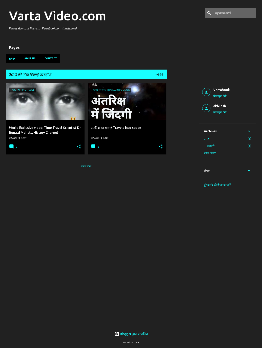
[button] (78, 147)
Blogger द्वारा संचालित (131, 334)
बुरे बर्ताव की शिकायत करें (217, 185)
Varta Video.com (57, 15)
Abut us (29, 58)
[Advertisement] (183, 144)
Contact (50, 58)
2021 (207, 139)
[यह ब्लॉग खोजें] (234, 13)
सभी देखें (159, 74)
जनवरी (211, 146)
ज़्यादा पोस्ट (86, 166)
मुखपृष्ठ (12, 58)
